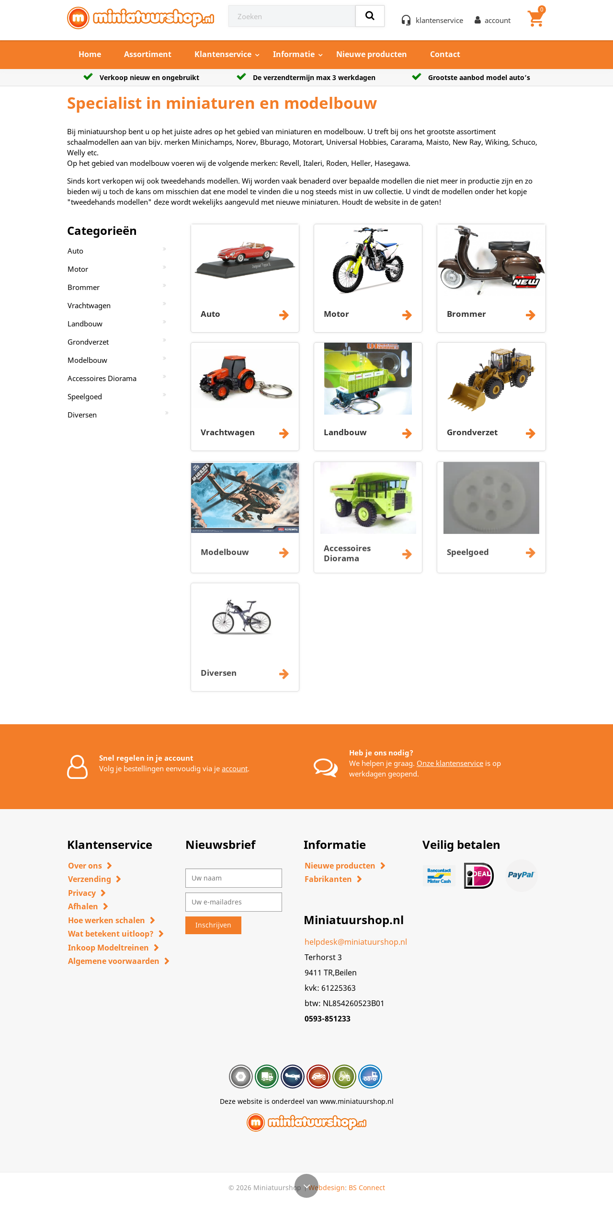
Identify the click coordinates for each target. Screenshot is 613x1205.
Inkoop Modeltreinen (108, 947)
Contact (445, 54)
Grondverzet (88, 342)
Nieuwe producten (371, 54)
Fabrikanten (328, 879)
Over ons (85, 865)
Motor (78, 269)
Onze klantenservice (450, 763)
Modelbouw (87, 360)
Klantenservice (222, 54)
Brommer (84, 287)
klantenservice (439, 20)
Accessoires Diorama (102, 378)
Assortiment (147, 54)
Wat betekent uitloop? (111, 933)
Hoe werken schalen (106, 920)
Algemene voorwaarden (113, 961)
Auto (75, 250)
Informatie (294, 54)
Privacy (82, 893)
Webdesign (326, 1187)
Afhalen (83, 906)
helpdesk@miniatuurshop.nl (356, 942)
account (235, 768)
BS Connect (367, 1187)
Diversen (82, 414)
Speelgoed (85, 396)
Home (90, 54)
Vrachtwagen (89, 305)
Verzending (89, 879)
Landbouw (85, 323)
